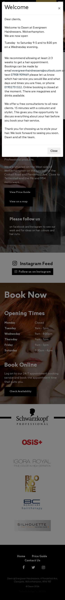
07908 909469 (20, 75)
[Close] (59, 8)
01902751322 (13, 87)
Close (54, 150)
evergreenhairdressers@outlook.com (36, 70)
